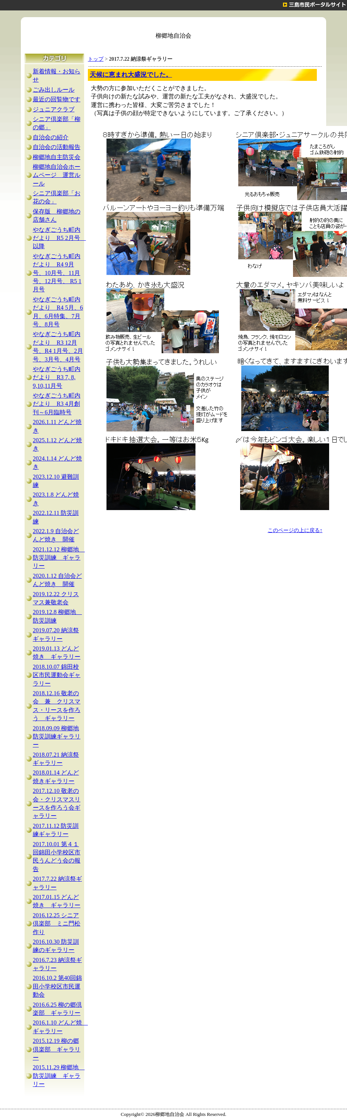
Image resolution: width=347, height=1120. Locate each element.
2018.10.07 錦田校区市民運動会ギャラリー (56, 675)
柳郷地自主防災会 (56, 157)
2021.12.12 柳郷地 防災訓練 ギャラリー (59, 557)
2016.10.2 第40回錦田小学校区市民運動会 (57, 986)
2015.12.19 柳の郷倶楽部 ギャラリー (56, 1049)
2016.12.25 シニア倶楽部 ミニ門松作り (56, 923)
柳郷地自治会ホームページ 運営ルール (56, 175)
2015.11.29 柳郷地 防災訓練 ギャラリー (59, 1075)
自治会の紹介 (51, 137)
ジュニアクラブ (53, 109)
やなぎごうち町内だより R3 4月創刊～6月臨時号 (56, 403)
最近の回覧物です (56, 99)
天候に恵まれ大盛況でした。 (131, 74)
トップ (96, 59)
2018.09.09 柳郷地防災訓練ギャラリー (56, 736)
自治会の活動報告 (56, 147)
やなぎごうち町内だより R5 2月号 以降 (59, 238)
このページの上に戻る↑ (295, 530)
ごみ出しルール (53, 89)
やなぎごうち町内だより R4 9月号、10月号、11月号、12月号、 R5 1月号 (57, 273)
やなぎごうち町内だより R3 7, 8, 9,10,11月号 (56, 377)
